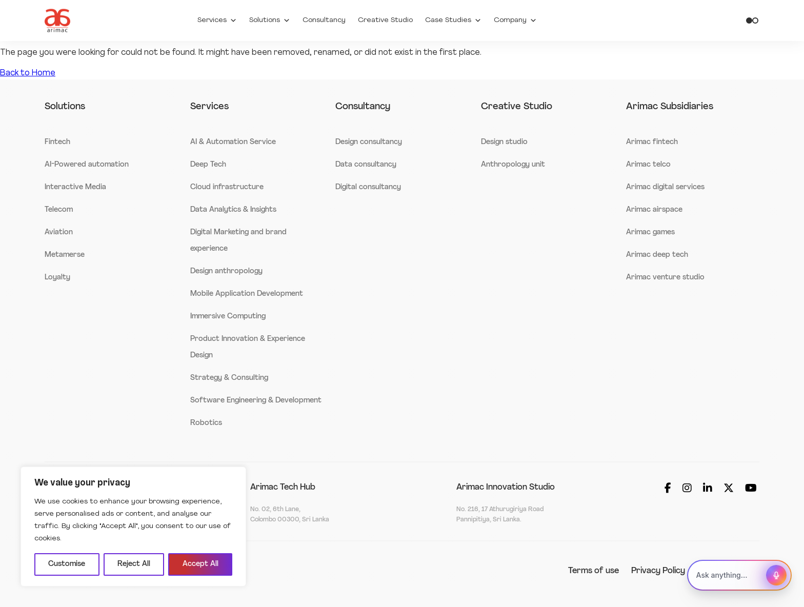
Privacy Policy (658, 571)
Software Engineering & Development (255, 400)
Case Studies (453, 20)
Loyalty (57, 277)
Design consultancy (368, 142)
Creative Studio (385, 20)
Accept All (200, 564)
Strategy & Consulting (229, 378)
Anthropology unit (513, 165)
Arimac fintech (652, 142)
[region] (133, 526)
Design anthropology (226, 271)
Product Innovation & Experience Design (247, 347)
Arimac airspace (654, 210)
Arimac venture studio (665, 277)
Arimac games (650, 232)
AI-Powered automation (87, 165)
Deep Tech (208, 165)
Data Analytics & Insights (233, 210)
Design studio (504, 142)
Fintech (57, 142)
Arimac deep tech (657, 255)
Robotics (206, 423)
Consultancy (324, 20)
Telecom (59, 210)
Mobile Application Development (246, 294)
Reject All (133, 564)
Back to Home (27, 73)
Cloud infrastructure (227, 187)
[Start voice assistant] (776, 575)
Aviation (59, 232)
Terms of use (593, 571)
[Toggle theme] (752, 20)
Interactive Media (75, 187)
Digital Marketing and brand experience (238, 241)
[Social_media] (668, 489)
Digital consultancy (368, 187)
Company (515, 20)
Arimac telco (648, 165)
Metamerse (65, 255)
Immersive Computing (228, 316)
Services (217, 20)
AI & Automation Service (233, 142)
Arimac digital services (665, 187)
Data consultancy (365, 165)
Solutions (269, 20)
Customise (66, 564)
